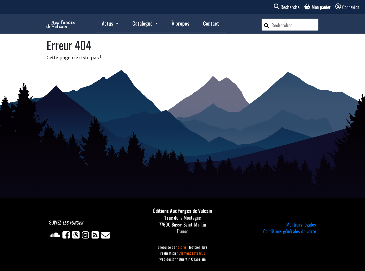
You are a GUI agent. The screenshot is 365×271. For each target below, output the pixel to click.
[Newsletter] (106, 236)
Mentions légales (301, 224)
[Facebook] (67, 236)
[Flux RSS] (96, 236)
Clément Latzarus (192, 253)
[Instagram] (87, 236)
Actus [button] (108, 23)
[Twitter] (77, 236)
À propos (180, 23)
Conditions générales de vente (289, 231)
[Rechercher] (266, 24)
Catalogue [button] (143, 23)
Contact (211, 23)
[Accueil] (60, 24)
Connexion (347, 7)
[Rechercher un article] (294, 25)
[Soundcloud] (55, 236)
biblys (182, 247)
